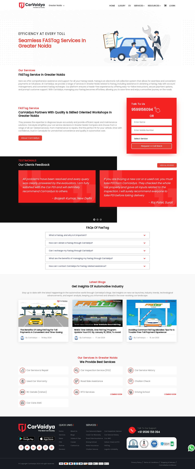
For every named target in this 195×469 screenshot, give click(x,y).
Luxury (121, 5)
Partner (61, 445)
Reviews (62, 449)
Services (139, 5)
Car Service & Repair (94, 431)
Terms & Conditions (151, 462)
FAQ (60, 442)
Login (172, 5)
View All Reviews (167, 165)
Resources (154, 5)
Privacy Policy (136, 462)
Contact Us (75, 445)
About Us (74, 431)
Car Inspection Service (112, 431)
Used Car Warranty (93, 435)
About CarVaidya (30, 138)
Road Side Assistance (94, 438)
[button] (165, 4)
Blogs (73, 435)
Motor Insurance (92, 445)
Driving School (91, 442)
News (61, 438)
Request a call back (151, 144)
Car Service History (111, 435)
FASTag (107, 445)
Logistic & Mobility (111, 449)
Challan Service (92, 449)
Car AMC (107, 438)
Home (112, 5)
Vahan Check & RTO (111, 442)
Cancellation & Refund (167, 465)
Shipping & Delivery (168, 462)
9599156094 (142, 108)
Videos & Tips (76, 438)
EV (130, 5)
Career (73, 442)
